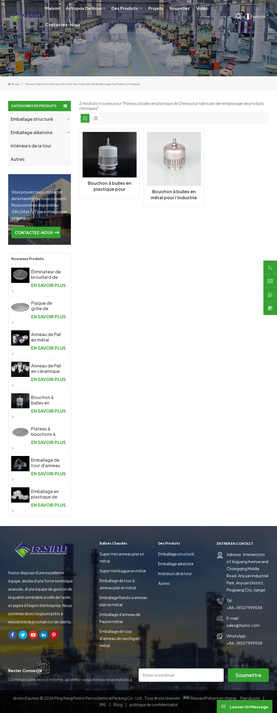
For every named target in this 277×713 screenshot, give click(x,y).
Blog (118, 704)
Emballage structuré (32, 119)
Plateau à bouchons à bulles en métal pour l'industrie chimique (46, 431)
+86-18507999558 (244, 607)
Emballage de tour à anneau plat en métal (118, 584)
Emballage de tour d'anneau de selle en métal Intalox (45, 462)
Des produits (125, 8)
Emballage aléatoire (31, 132)
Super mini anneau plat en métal (122, 557)
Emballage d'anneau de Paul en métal (120, 618)
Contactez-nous (62, 24)
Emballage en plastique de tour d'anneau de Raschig (45, 494)
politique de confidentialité (154, 704)
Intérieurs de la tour (31, 146)
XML (102, 704)
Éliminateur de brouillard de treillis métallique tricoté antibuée (46, 274)
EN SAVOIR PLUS (39, 287)
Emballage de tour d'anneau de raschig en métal (120, 638)
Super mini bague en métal (123, 570)
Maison (52, 8)
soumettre (248, 675)
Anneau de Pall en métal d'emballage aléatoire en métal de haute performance (46, 337)
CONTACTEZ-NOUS (34, 232)
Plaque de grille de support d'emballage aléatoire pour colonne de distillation (46, 305)
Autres (18, 159)
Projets (155, 8)
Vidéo (202, 8)
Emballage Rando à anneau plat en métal (123, 601)
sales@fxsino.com (243, 625)
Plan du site (250, 698)
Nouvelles (180, 8)
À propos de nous (84, 8)
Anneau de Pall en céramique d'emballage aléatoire (46, 368)
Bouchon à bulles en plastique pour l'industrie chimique (46, 400)
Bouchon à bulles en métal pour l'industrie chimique (174, 195)
